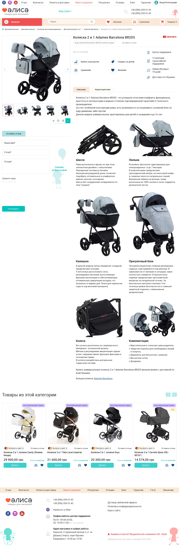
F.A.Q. (153, 490)
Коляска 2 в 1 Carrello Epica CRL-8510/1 (152, 455)
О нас (24, 2)
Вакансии (168, 490)
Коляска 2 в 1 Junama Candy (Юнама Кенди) (23, 455)
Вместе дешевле (83, 2)
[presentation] (23, 197)
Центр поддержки (162, 51)
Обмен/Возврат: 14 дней (161, 71)
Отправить (13, 208)
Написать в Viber (62, 509)
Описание (81, 90)
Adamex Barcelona (103, 379)
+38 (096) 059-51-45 (141, 10)
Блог (132, 2)
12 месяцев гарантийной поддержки (159, 61)
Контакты (38, 2)
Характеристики (104, 90)
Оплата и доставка (59, 2)
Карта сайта (114, 510)
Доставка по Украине (164, 78)
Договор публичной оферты (122, 502)
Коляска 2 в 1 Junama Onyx (105, 453)
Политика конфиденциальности (124, 506)
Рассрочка (104, 2)
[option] (36, 69)
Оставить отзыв (13, 133)
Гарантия (146, 2)
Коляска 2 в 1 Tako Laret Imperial (64, 453)
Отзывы (120, 2)
